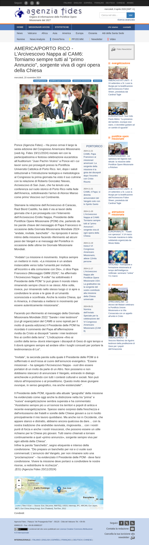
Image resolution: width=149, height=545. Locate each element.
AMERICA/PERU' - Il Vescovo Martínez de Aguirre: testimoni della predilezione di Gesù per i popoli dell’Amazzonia (121, 343)
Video (112, 39)
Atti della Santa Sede (113, 33)
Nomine (21, 39)
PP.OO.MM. (76, 39)
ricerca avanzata (126, 19)
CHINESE (121, 3)
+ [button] (19, 480)
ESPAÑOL (88, 3)
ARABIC (130, 3)
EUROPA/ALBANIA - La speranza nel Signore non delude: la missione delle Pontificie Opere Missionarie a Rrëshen (120, 162)
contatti (127, 27)
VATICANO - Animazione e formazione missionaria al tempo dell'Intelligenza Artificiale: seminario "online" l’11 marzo (121, 270)
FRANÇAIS (99, 3)
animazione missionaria (81, 80)
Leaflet (18, 506)
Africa (45, 33)
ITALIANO (68, 3)
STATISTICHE (62, 27)
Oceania (92, 33)
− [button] (19, 485)
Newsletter (96, 39)
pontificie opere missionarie (60, 80)
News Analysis (37, 39)
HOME (20, 27)
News (20, 33)
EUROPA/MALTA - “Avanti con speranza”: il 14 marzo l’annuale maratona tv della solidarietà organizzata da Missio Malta (120, 237)
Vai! (130, 15)
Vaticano (32, 33)
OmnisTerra (57, 39)
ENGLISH (78, 3)
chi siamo (113, 27)
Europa (79, 33)
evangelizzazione (40, 80)
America (66, 33)
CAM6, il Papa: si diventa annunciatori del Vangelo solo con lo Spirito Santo (92, 198)
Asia (55, 33)
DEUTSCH (110, 3)
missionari (97, 80)
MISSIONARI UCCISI (39, 27)
